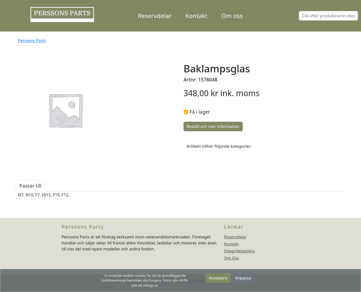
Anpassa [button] (243, 278)
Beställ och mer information (213, 126)
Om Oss (231, 258)
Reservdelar (154, 16)
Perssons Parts (32, 40)
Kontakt (196, 16)
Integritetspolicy (239, 251)
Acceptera (218, 278)
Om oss (232, 16)
